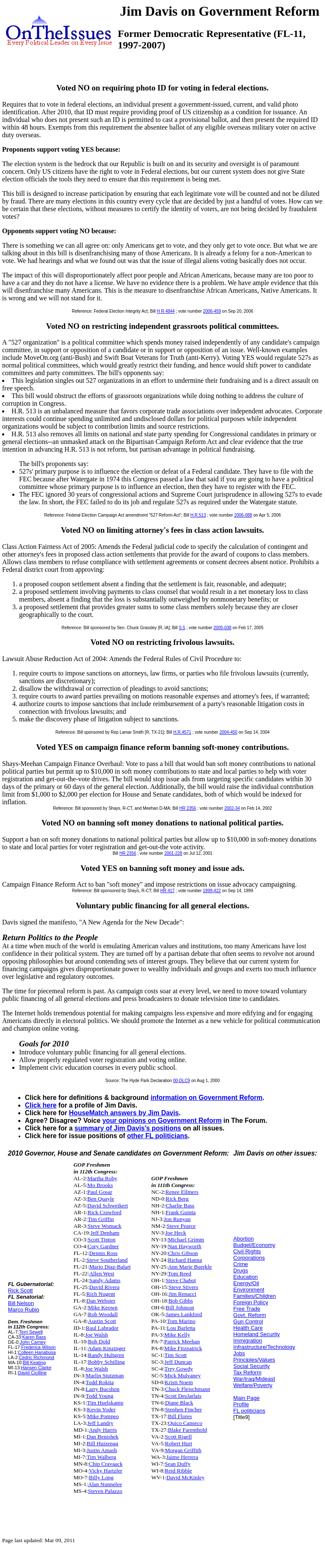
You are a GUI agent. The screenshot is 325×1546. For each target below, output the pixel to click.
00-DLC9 (181, 1080)
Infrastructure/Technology (264, 1347)
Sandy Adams (104, 1280)
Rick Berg (177, 1199)
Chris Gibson (183, 1253)
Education (245, 1277)
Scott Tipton (102, 1239)
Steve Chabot (181, 1280)
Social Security (251, 1366)
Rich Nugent (100, 1294)
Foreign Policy (250, 1302)
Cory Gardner (103, 1246)
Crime (240, 1264)
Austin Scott (102, 1321)
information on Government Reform (206, 1097)
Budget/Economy (254, 1245)
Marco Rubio (23, 1309)
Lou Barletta (181, 1328)
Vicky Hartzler (105, 1470)
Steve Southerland (107, 1260)
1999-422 (212, 890)
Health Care (248, 1328)
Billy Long (101, 1477)
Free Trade (247, 1309)
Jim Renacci (183, 1294)
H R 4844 (166, 311)
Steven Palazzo (105, 1491)
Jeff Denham (104, 1232)
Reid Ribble (178, 1470)
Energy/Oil (246, 1283)
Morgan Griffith (183, 1450)
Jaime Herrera (182, 1457)
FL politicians (249, 1411)
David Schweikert (107, 1205)
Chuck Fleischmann (187, 1389)
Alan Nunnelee (105, 1484)
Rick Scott (20, 1290)
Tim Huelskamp (105, 1402)
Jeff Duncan (178, 1362)
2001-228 (173, 853)
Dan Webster (101, 1300)
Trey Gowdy (178, 1368)
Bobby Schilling (106, 1362)
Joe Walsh (96, 1334)
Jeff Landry (100, 1423)
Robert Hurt (178, 1443)
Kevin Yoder (101, 1409)
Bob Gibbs (181, 1300)
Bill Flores (180, 1416)
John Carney (33, 1342)
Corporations (249, 1258)
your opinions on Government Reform (162, 1120)
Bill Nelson (21, 1303)
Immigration (247, 1340)
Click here (41, 1105)
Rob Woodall (103, 1314)
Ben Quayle (100, 1199)
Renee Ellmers (181, 1192)
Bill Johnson (180, 1307)
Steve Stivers (183, 1287)
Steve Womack (105, 1226)
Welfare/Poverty (252, 1385)
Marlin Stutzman (105, 1375)
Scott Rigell (178, 1436)
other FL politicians (157, 1135)
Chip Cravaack (106, 1464)
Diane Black (179, 1402)
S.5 (182, 627)
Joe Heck (175, 1232)
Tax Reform (247, 1372)
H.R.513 (198, 515)
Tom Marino (181, 1321)
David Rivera (104, 1287)
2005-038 (222, 627)
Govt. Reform (249, 1315)
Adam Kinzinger (106, 1348)
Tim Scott (175, 1355)
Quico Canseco (185, 1423)
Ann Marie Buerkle (190, 1266)
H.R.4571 (182, 732)
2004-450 (228, 732)
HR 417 (167, 890)
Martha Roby (102, 1178)
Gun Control (248, 1321)
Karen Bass (34, 1337)
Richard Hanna (185, 1260)
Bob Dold (99, 1341)
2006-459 (212, 311)
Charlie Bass (180, 1205)
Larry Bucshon (102, 1389)
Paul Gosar (99, 1192)
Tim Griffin (101, 1219)
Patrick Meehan (182, 1341)
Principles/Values (254, 1360)
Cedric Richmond (36, 1357)
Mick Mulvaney (182, 1375)
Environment (248, 1289)
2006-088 (243, 515)
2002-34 (232, 808)
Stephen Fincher (183, 1409)
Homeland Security (256, 1334)
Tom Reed (179, 1273)
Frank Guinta (181, 1212)
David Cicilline (32, 1372)
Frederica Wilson (38, 1347)
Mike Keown (103, 1307)
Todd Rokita (100, 1382)
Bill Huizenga (102, 1443)
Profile (241, 1404)
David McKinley (186, 1477)
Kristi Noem (179, 1382)
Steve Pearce (181, 1226)
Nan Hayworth (184, 1246)
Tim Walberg (101, 1457)
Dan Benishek (103, 1436)
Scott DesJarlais (183, 1396)
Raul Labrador (102, 1328)
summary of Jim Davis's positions (128, 1128)
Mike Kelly (177, 1334)
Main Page (246, 1398)
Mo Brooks (100, 1185)
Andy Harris (103, 1430)
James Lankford (184, 1314)
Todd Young (99, 1396)
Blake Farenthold (187, 1430)
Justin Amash (102, 1450)
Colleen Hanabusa (37, 1352)
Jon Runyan (177, 1219)
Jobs (239, 1353)
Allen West (101, 1273)
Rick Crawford (105, 1212)
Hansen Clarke (36, 1367)
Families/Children (254, 1296)
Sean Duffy (178, 1464)
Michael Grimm (186, 1239)
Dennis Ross (103, 1253)
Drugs (240, 1270)
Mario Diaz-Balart (110, 1266)
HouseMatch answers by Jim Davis (124, 1112)
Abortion (243, 1238)
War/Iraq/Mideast (254, 1379)
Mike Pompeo (103, 1416)
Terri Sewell (31, 1331)
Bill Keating (34, 1362)
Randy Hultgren (106, 1355)
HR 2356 (187, 808)
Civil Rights (247, 1251)
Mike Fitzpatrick (183, 1348)
